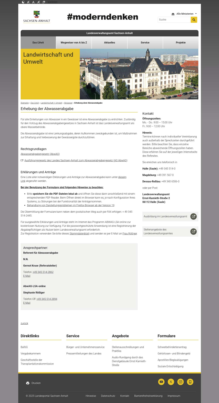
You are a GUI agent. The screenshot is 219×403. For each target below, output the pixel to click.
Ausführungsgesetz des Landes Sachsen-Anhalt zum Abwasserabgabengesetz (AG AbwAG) (76, 160)
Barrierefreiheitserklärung (148, 395)
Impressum (174, 395)
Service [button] (145, 42)
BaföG (24, 347)
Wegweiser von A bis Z (74, 42)
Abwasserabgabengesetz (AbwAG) (40, 154)
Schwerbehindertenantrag (172, 347)
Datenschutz (108, 395)
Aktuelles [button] (109, 42)
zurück (24, 323)
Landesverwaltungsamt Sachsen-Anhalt (110, 33)
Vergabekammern (31, 353)
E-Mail (26, 275)
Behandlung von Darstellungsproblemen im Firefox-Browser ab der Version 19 (70, 205)
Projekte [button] (181, 42)
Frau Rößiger (130, 233)
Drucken (33, 383)
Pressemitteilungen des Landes (83, 353)
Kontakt (124, 395)
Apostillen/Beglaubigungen (173, 359)
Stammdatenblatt (79, 233)
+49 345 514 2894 (47, 299)
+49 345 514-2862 (43, 272)
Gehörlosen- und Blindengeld (174, 353)
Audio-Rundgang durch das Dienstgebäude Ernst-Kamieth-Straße (129, 361)
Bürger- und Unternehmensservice (85, 347)
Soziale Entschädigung (170, 366)
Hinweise (91, 395)
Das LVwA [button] (38, 42)
